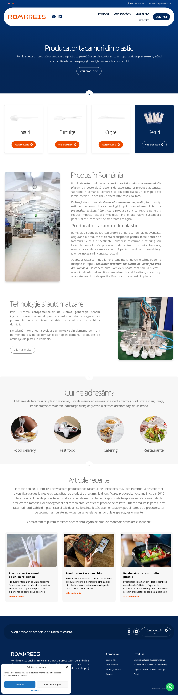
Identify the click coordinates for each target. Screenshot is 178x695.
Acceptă (20, 684)
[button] (66, 667)
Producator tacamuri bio (84, 573)
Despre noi (142, 13)
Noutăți (143, 20)
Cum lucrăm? (122, 13)
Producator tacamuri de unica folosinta (24, 575)
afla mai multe (16, 596)
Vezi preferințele (52, 684)
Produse (103, 13)
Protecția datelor (36, 690)
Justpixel (164, 688)
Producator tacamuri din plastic (141, 575)
